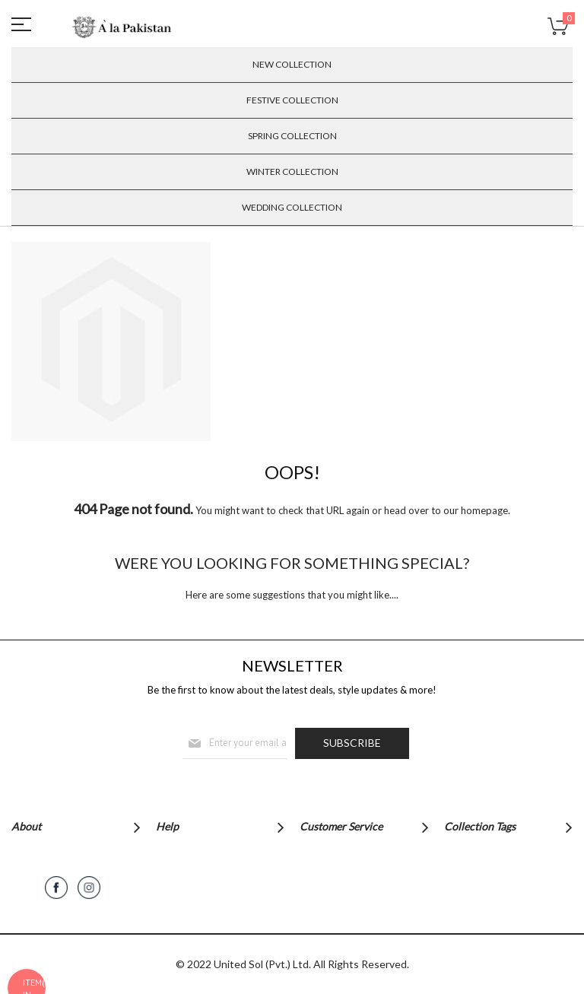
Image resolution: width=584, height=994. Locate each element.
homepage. (485, 510)
